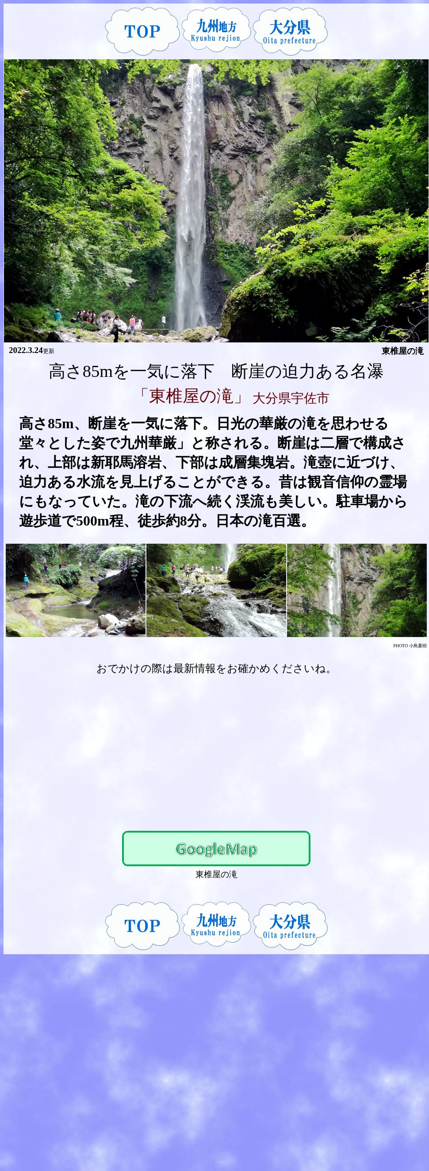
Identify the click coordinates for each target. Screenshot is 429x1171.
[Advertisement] (216, 749)
